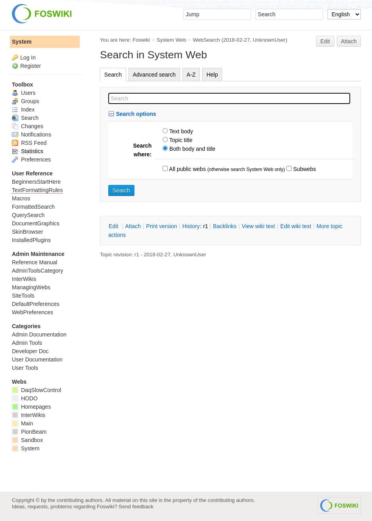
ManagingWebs (31, 287)
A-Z (191, 74)
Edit (325, 41)
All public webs (187, 169)
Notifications (31, 134)
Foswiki (141, 40)
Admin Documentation (39, 334)
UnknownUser (269, 40)
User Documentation (37, 359)
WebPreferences (32, 312)
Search (113, 74)
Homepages (31, 407)
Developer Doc (30, 351)
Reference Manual (34, 262)
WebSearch (206, 40)
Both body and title (191, 149)
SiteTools (23, 295)
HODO (25, 398)
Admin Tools (27, 343)
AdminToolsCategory (37, 270)
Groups (25, 101)
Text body (180, 131)
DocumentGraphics (35, 223)
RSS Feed (29, 143)
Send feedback (136, 506)
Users (23, 93)
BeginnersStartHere (36, 182)
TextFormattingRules (37, 190)
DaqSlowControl (36, 390)
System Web (171, 40)
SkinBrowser (27, 232)
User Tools (25, 368)
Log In (28, 57)
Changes (27, 126)
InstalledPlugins (31, 240)
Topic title (180, 140)
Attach (349, 41)
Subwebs (303, 169)
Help (212, 74)
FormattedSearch (33, 207)
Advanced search (154, 74)
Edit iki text (295, 226)
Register (30, 66)
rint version (161, 226)
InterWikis (24, 279)
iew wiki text (258, 226)
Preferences (31, 159)
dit (114, 226)
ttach (133, 226)
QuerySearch (28, 215)
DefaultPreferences (35, 304)
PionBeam (29, 432)
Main (22, 423)
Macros (21, 198)
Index (23, 109)
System (22, 41)
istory (191, 226)
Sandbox (27, 440)
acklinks (224, 226)
